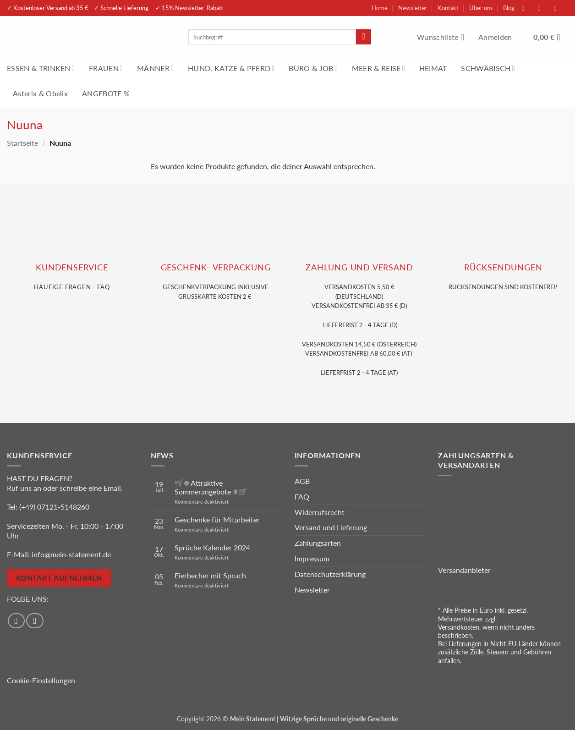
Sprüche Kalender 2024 (212, 547)
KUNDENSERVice (72, 267)
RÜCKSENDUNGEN (503, 267)
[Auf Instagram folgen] (544, 8)
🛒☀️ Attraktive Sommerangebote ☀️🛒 (211, 487)
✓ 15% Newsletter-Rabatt (189, 7)
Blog (509, 7)
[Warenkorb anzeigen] (550, 37)
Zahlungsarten (318, 542)
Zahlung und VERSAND (359, 267)
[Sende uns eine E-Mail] (560, 8)
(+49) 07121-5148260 (54, 506)
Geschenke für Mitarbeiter (217, 519)
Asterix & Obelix (40, 93)
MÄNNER (155, 68)
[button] (496, 37)
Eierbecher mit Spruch (210, 575)
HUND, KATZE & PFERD (231, 68)
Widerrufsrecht (320, 512)
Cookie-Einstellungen (41, 680)
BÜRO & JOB (313, 68)
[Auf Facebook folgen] (528, 8)
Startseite (22, 142)
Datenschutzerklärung (330, 574)
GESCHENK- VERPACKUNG (216, 267)
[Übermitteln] (363, 37)
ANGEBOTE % (106, 93)
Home (380, 7)
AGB (302, 481)
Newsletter (412, 7)
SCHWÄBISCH (488, 68)
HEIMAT (433, 68)
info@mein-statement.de (71, 554)
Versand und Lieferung (331, 527)
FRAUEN (106, 68)
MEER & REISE (378, 68)
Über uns (481, 7)
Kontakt (448, 7)
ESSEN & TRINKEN (41, 68)
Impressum (312, 558)
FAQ (302, 496)
